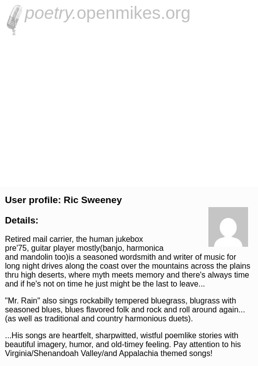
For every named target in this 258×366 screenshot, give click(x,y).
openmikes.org (108, 12)
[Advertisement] (129, 109)
